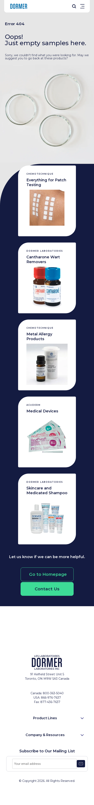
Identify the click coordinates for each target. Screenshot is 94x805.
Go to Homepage (48, 574)
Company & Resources (45, 735)
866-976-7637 (51, 697)
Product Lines (45, 718)
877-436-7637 (50, 702)
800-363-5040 (53, 693)
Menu (82, 6)
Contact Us (47, 588)
